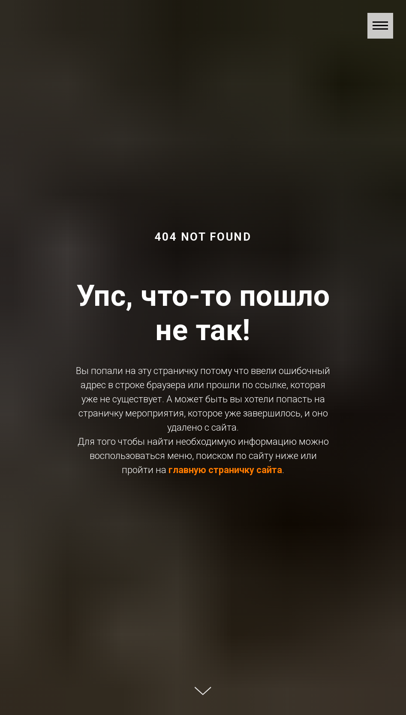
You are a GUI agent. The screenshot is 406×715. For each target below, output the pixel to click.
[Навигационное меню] (380, 25)
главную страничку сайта (225, 470)
